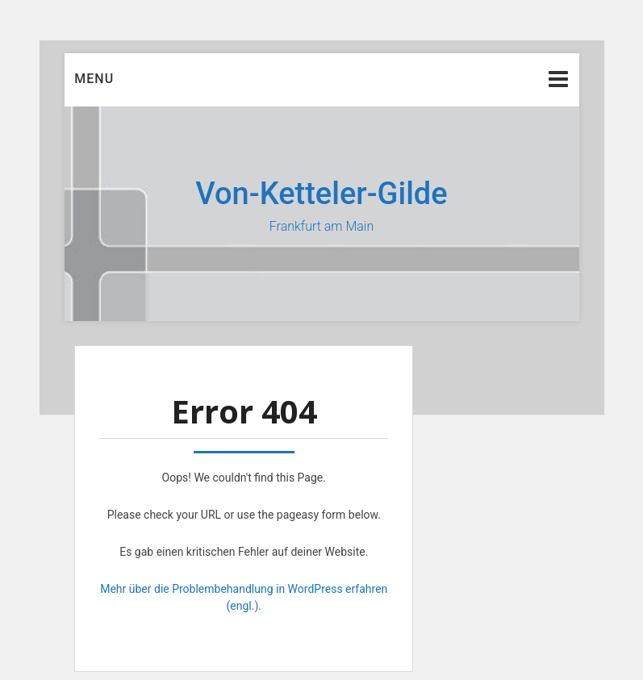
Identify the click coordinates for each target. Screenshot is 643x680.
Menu (94, 78)
